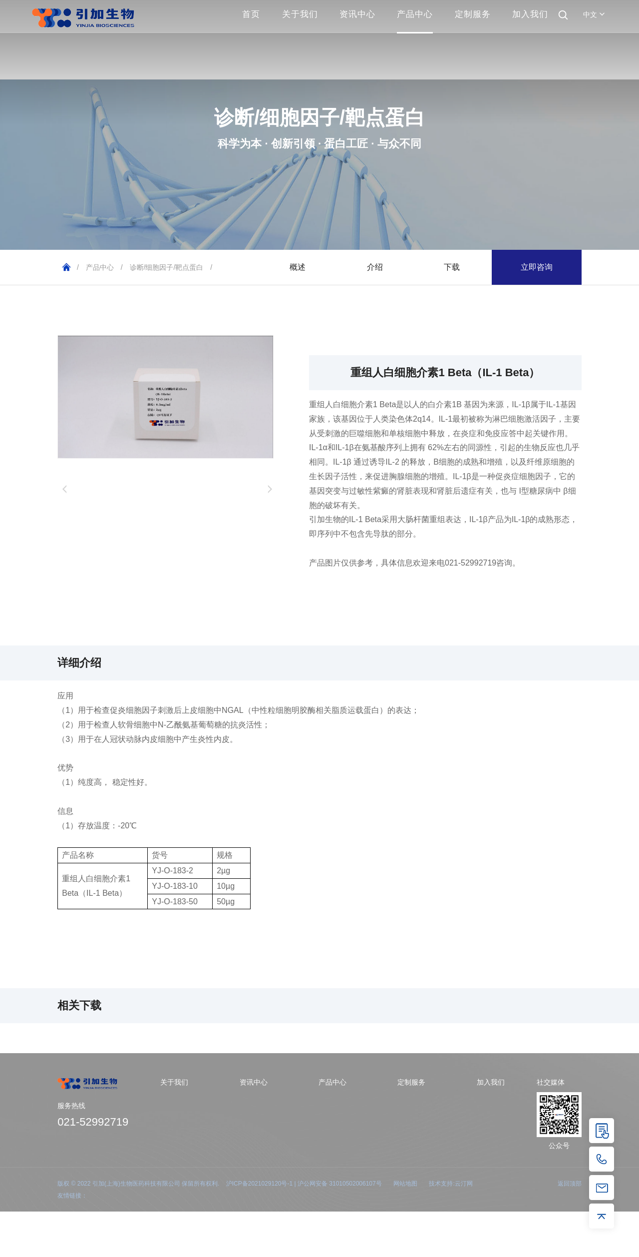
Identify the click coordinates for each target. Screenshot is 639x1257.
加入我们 (530, 14)
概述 (298, 267)
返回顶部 (570, 1183)
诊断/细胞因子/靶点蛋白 (167, 267)
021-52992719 (92, 1122)
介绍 (375, 267)
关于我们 (300, 14)
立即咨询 (537, 267)
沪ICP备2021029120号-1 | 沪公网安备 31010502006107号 (304, 1183)
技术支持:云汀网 (450, 1183)
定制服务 (473, 14)
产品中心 (415, 14)
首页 (251, 14)
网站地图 (405, 1183)
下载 (452, 267)
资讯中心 (357, 14)
